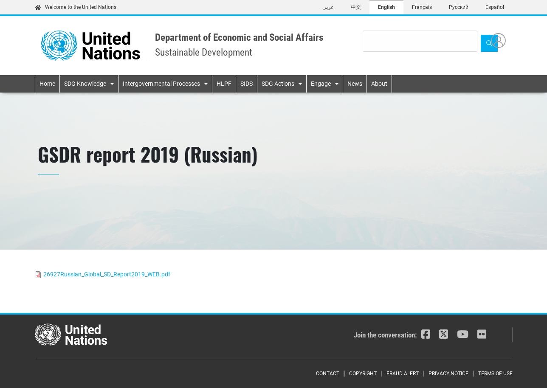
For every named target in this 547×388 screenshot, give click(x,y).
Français (422, 7)
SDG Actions (278, 83)
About (379, 83)
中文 (356, 7)
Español (494, 7)
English (386, 7)
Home (47, 83)
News (354, 83)
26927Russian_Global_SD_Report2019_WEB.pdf (106, 274)
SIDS (246, 83)
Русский (458, 7)
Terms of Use (495, 374)
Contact (327, 374)
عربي (328, 7)
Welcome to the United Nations (75, 7)
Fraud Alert (402, 374)
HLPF (224, 83)
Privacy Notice (448, 374)
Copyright (363, 374)
